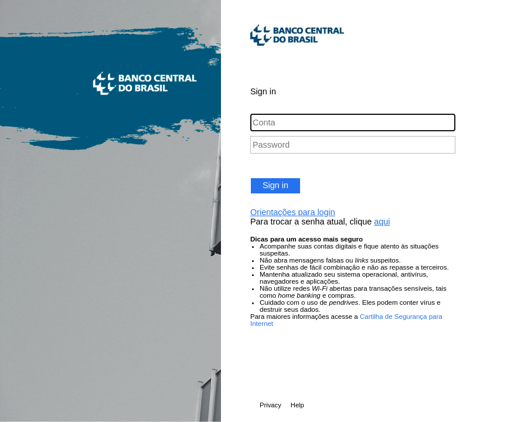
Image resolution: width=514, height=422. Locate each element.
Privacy (270, 405)
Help (297, 405)
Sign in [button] (275, 185)
